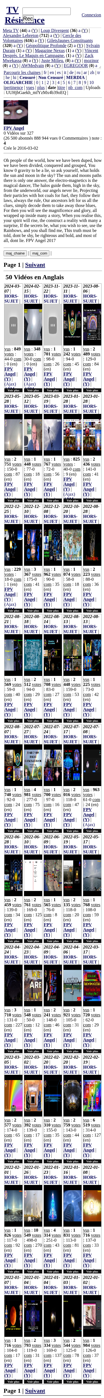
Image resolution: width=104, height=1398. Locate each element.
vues (30, 87)
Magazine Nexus (50, 50)
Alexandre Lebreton (20, 35)
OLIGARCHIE (18, 82)
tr (98, 72)
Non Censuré (50, 77)
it (65, 72)
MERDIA (75, 77)
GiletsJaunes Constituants (70, 40)
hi (14, 77)
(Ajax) (10, 384)
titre (61, 87)
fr (45, 72)
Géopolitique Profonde (46, 45)
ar (85, 72)
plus (41, 87)
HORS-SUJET (11, 298)
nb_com (75, 87)
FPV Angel (10, 371)
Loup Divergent (55, 30)
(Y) (7, 379)
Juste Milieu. (52, 60)
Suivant (35, 264)
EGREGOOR (76, 65)
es (59, 72)
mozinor (91, 60)
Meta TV (11, 30)
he (8, 77)
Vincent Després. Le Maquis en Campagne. (50, 53)
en (52, 72)
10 (91, 82)
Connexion (91, 15)
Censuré (27, 77)
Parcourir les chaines (22, 72)
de (71, 72)
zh (92, 72)
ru (78, 72)
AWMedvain (32, 65)
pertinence (13, 87)
